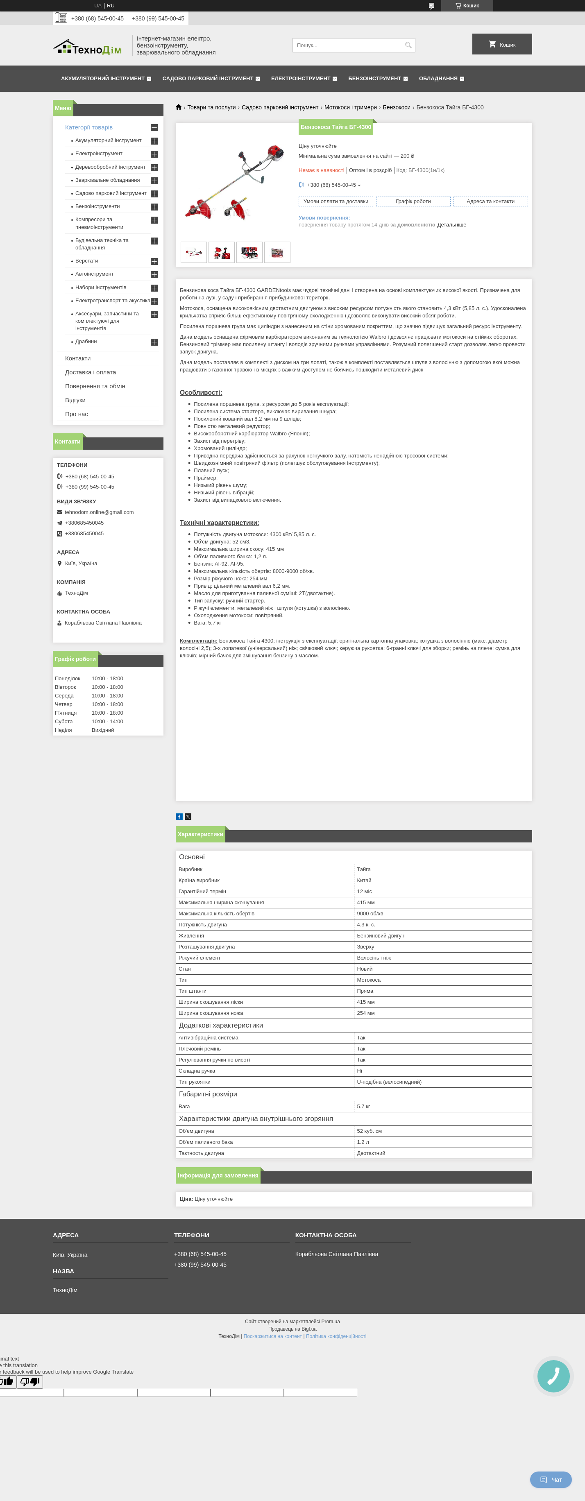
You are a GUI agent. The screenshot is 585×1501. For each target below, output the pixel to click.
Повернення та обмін (95, 386)
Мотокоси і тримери (350, 107)
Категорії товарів (89, 127)
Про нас (76, 413)
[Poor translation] (30, 1382)
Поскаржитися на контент (273, 1336)
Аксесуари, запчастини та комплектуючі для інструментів (107, 320)
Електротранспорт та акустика (112, 300)
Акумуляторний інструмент (103, 78)
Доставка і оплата (90, 372)
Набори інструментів (100, 287)
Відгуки (75, 399)
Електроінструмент (301, 78)
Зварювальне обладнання (107, 180)
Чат (551, 1479)
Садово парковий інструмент (208, 78)
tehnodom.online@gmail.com (99, 512)
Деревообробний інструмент (110, 167)
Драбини (86, 341)
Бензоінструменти (97, 206)
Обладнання (438, 78)
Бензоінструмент (374, 78)
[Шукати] (408, 45)
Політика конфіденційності (336, 1336)
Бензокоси (397, 107)
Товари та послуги (211, 107)
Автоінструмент (94, 274)
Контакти (78, 358)
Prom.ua (331, 1321)
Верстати (86, 261)
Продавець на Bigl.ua (292, 1329)
